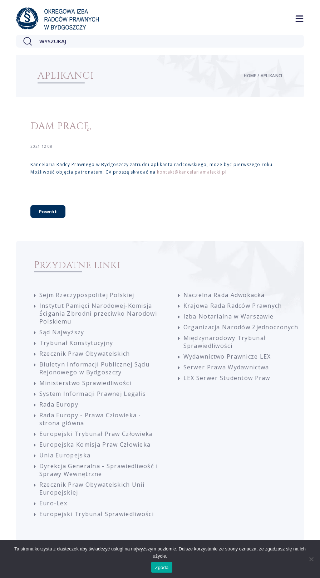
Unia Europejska (64, 455)
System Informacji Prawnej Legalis (92, 394)
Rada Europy (58, 404)
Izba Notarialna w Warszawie (228, 316)
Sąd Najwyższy (61, 332)
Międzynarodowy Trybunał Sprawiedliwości (224, 342)
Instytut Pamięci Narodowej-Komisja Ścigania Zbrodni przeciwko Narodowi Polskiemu (98, 313)
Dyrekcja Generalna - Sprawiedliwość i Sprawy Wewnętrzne (98, 470)
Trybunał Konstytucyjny (76, 343)
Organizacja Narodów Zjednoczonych (241, 327)
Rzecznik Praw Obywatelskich (84, 354)
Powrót (48, 211)
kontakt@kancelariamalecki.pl (192, 172)
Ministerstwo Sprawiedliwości (85, 383)
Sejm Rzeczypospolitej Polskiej (86, 295)
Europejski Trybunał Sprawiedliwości (96, 514)
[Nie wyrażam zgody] (311, 559)
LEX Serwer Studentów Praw (226, 378)
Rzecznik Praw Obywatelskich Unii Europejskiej (91, 488)
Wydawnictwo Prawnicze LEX (227, 356)
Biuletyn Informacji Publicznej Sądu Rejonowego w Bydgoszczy (94, 368)
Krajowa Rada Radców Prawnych (232, 306)
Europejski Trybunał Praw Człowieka (96, 434)
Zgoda (161, 567)
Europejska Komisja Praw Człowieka (95, 444)
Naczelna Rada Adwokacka (224, 295)
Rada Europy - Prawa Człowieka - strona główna (90, 419)
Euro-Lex (53, 503)
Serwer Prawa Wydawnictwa (226, 367)
